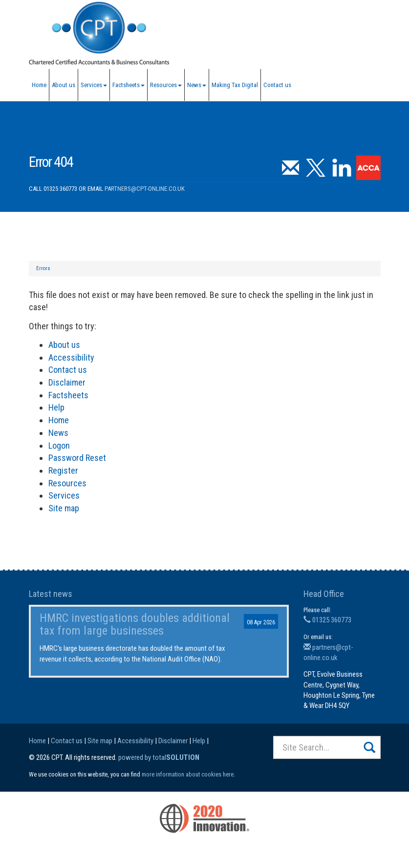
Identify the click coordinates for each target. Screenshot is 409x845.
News (196, 85)
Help (56, 407)
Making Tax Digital (235, 85)
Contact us (277, 85)
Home (39, 85)
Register (63, 470)
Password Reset (77, 458)
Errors (43, 268)
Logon (59, 445)
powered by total (158, 757)
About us (63, 85)
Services (94, 85)
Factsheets (128, 85)
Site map (63, 508)
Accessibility (71, 357)
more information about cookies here (188, 774)
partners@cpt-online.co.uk (145, 188)
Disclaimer (67, 382)
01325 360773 (327, 620)
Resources (166, 85)
